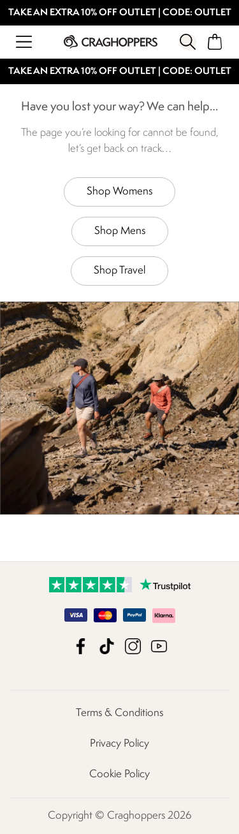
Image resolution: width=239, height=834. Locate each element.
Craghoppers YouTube (159, 646)
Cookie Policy (119, 774)
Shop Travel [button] (119, 270)
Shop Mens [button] (119, 231)
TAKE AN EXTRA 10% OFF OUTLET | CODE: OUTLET (119, 13)
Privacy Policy (119, 743)
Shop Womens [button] (119, 191)
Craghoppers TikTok (107, 646)
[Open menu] (24, 42)
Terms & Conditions (119, 713)
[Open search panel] (187, 42)
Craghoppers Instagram (133, 646)
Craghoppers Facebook (81, 646)
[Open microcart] (215, 42)
